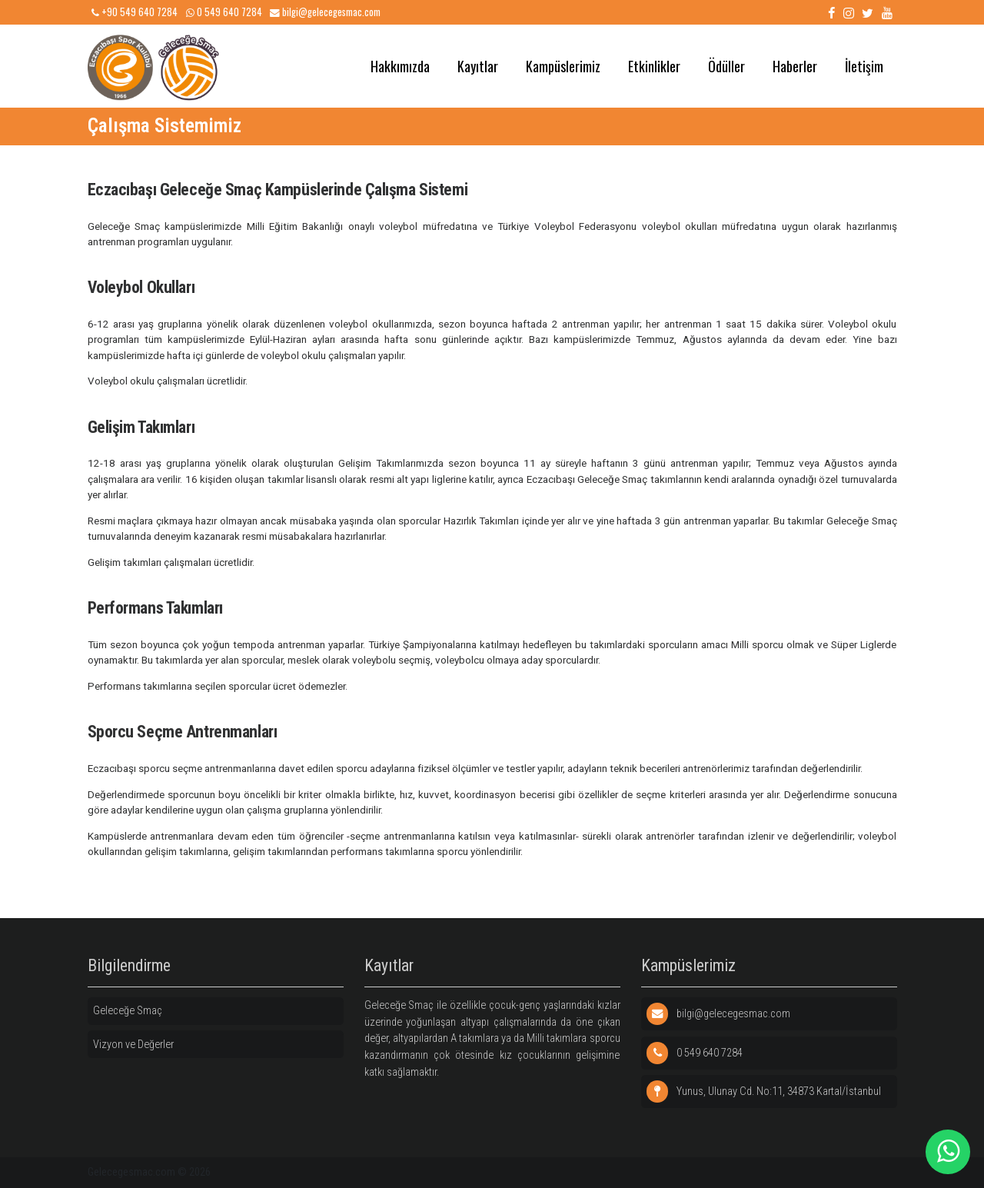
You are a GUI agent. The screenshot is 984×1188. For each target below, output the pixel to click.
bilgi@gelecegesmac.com (325, 12)
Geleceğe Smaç (127, 1010)
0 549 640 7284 (224, 12)
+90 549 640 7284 (134, 12)
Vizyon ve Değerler (133, 1044)
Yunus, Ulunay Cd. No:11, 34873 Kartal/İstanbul (764, 1091)
